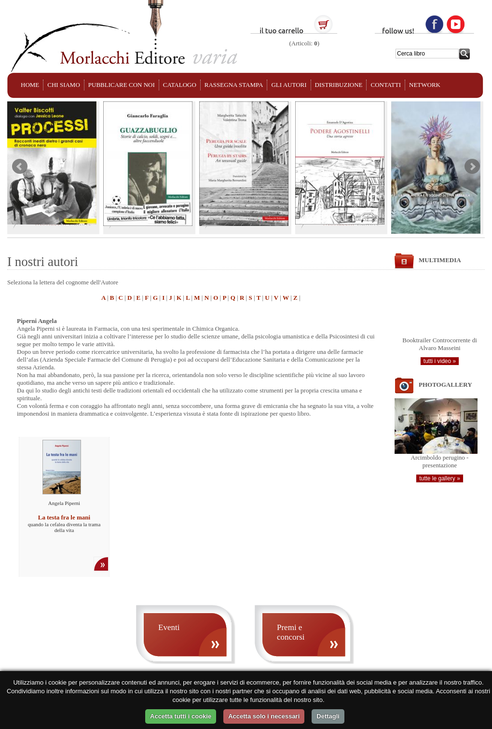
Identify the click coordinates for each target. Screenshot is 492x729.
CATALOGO (179, 84)
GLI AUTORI (288, 84)
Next (472, 166)
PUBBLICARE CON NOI (121, 84)
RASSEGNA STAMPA (234, 84)
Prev (19, 166)
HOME (30, 84)
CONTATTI (385, 84)
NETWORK (424, 84)
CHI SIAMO (63, 84)
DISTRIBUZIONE (339, 84)
